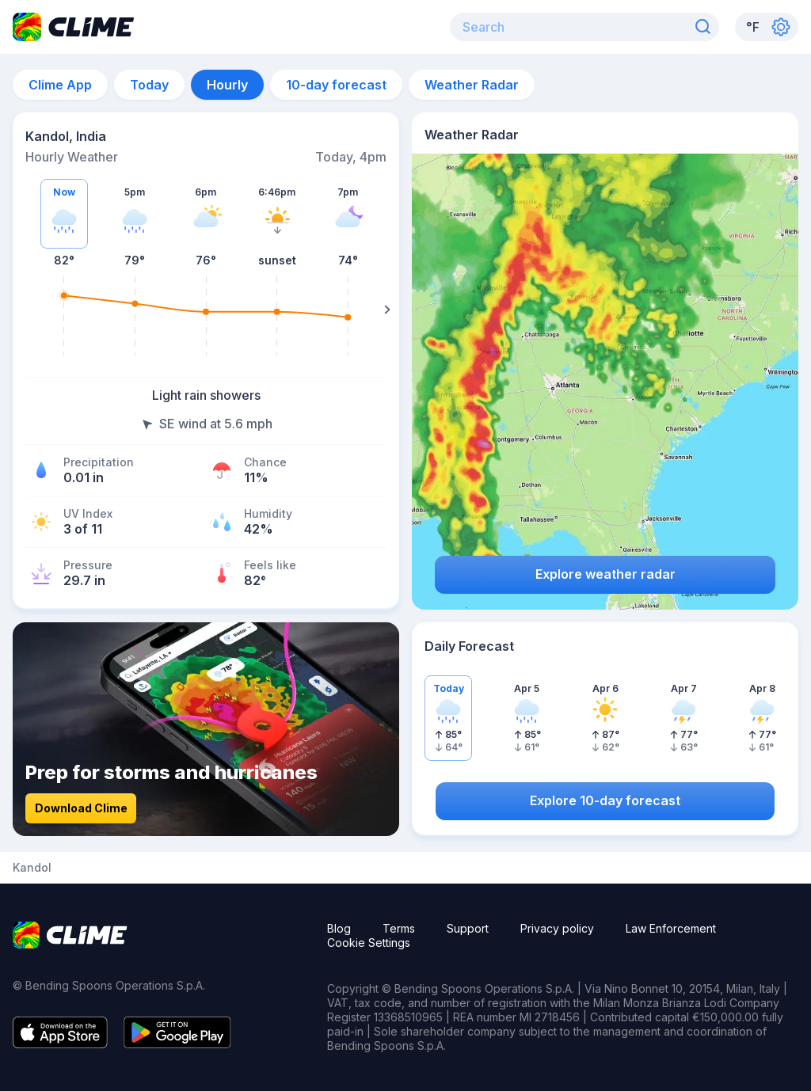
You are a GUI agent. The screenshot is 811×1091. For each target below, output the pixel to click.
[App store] (60, 1043)
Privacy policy (557, 928)
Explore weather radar (605, 574)
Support (468, 928)
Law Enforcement (671, 928)
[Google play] (177, 1043)
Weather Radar (472, 85)
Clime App (60, 85)
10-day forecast (336, 85)
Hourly (227, 85)
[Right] (387, 309)
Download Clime (81, 808)
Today (149, 85)
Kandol (32, 867)
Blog (339, 928)
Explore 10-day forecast (605, 800)
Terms (399, 928)
